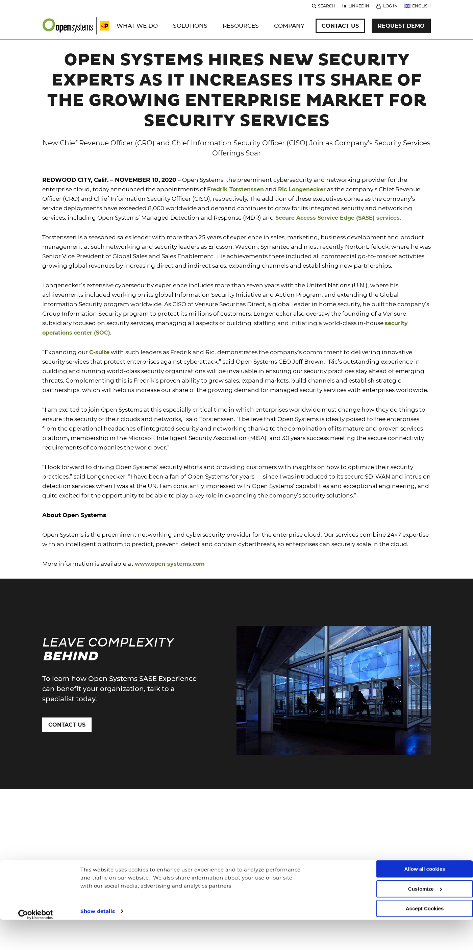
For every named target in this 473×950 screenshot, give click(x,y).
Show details (97, 882)
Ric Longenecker (302, 189)
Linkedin (358, 5)
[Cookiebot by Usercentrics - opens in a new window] (35, 885)
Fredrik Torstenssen (235, 189)
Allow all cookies (424, 840)
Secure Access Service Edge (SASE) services (337, 218)
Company (289, 25)
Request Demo (401, 26)
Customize (425, 859)
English (421, 5)
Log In (390, 5)
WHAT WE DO (137, 25)
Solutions (190, 25)
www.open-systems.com (170, 564)
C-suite (99, 352)
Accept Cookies (425, 879)
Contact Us (340, 26)
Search (326, 5)
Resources (241, 25)
